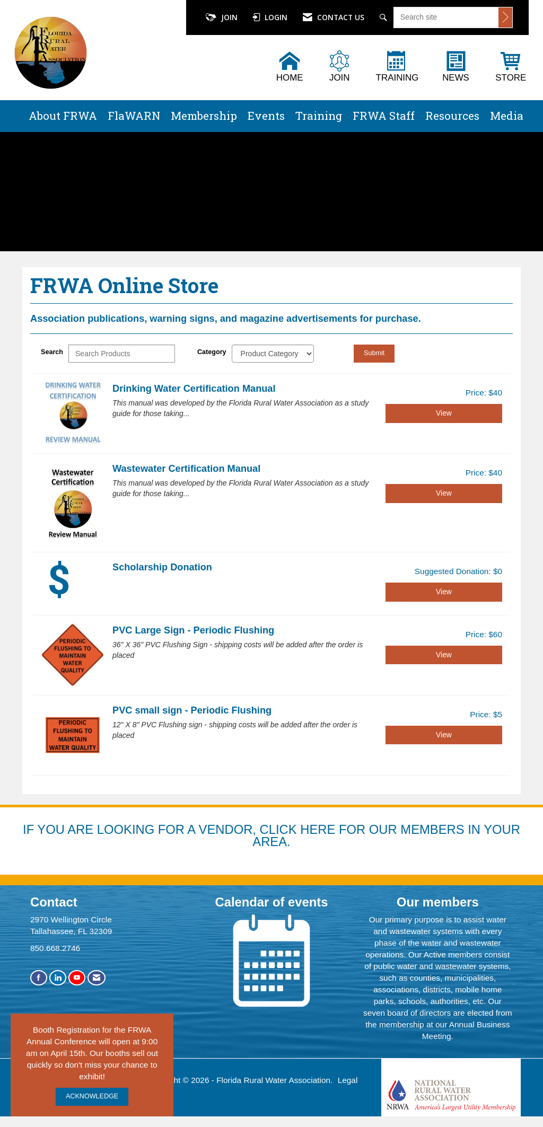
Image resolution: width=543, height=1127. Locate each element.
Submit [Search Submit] (374, 353)
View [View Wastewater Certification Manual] (444, 493)
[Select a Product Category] (273, 354)
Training (318, 115)
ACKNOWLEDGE (92, 1096)
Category (211, 352)
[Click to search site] (505, 17)
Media (506, 115)
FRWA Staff (384, 115)
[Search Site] (384, 17)
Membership (204, 115)
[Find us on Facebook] (38, 977)
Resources (452, 115)
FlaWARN (134, 115)
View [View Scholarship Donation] (444, 591)
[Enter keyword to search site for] (446, 17)
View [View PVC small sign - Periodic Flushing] (444, 734)
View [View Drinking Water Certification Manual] (444, 413)
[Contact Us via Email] (96, 977)
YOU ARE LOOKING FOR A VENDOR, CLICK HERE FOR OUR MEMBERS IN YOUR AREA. (278, 835)
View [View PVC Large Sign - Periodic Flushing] (444, 654)
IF (30, 829)
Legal (348, 1080)
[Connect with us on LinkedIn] (57, 977)
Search (52, 352)
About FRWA (63, 115)
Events (266, 115)
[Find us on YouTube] (76, 977)
